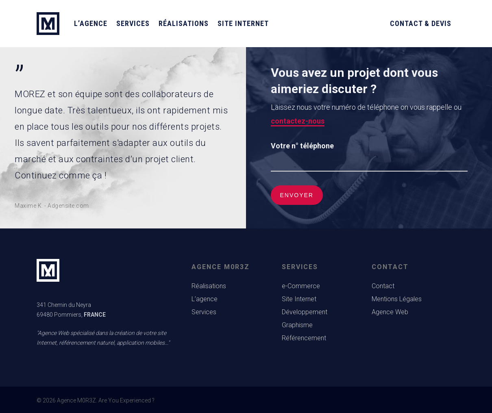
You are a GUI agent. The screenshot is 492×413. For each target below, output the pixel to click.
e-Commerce (301, 286)
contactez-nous (297, 121)
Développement (304, 312)
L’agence (90, 23)
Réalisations (184, 23)
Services (133, 23)
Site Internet (243, 23)
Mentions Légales (397, 299)
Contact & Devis (420, 23)
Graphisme (297, 325)
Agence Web (390, 312)
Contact (383, 286)
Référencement (304, 338)
